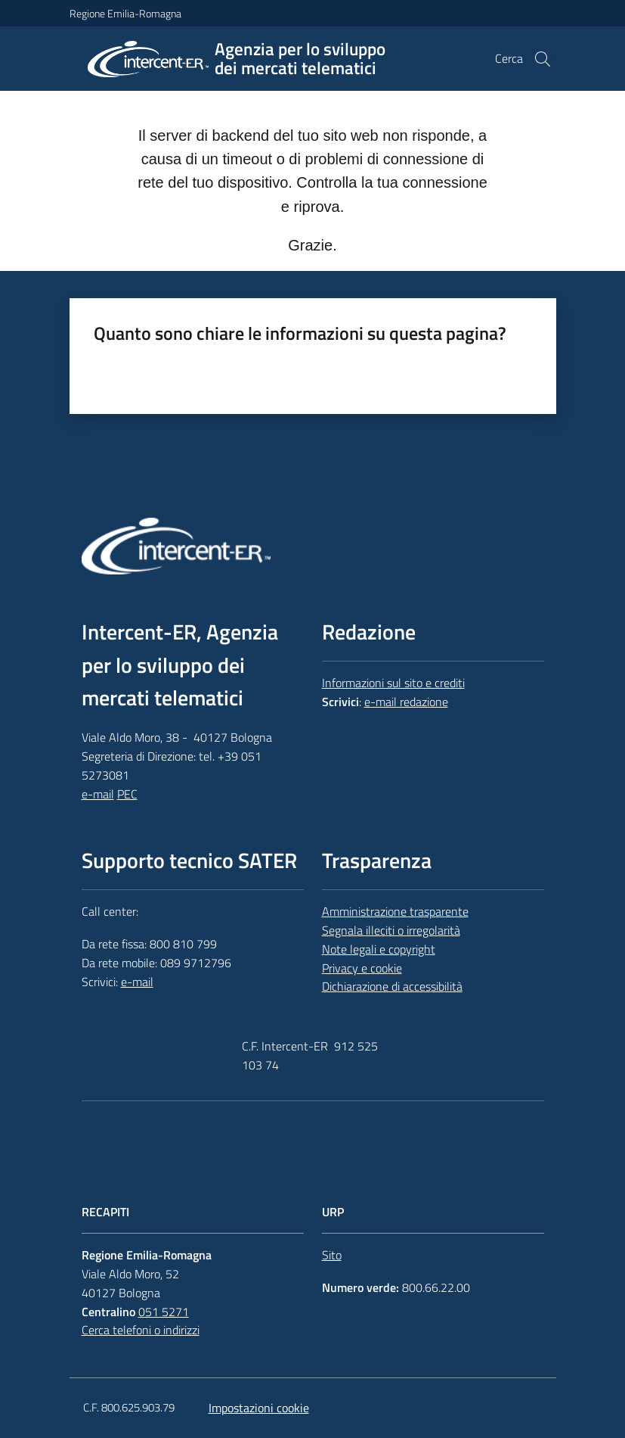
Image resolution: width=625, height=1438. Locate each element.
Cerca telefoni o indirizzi (141, 1330)
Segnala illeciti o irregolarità (391, 930)
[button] (542, 59)
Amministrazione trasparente (395, 911)
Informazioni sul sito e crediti (393, 683)
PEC (127, 794)
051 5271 (163, 1312)
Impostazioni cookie (259, 1408)
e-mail (98, 794)
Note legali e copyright (378, 949)
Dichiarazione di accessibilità (392, 986)
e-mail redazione (406, 702)
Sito (332, 1255)
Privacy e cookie (362, 968)
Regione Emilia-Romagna (125, 13)
